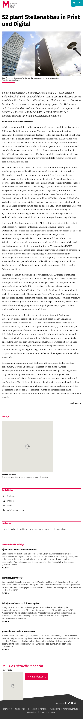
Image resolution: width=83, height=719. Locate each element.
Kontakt (43, 709)
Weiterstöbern (35, 676)
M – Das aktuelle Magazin (23, 666)
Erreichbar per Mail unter (13, 477)
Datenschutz (54, 709)
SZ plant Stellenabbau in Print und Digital (49, 529)
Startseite (6, 529)
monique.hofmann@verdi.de (36, 477)
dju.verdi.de (32, 712)
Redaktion (32, 709)
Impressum (7, 709)
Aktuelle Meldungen (20, 529)
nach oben (74, 403)
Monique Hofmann (26, 121)
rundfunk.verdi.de (70, 709)
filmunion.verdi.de (47, 712)
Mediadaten (20, 709)
